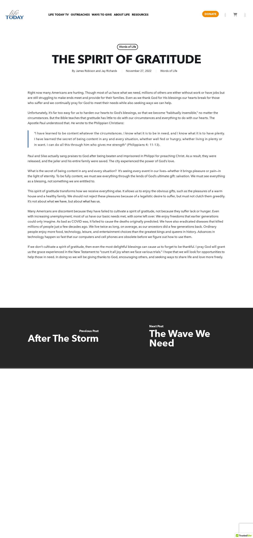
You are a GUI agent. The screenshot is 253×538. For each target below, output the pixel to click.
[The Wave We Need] (189, 337)
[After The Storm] (63, 337)
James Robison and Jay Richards (96, 71)
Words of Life (127, 47)
